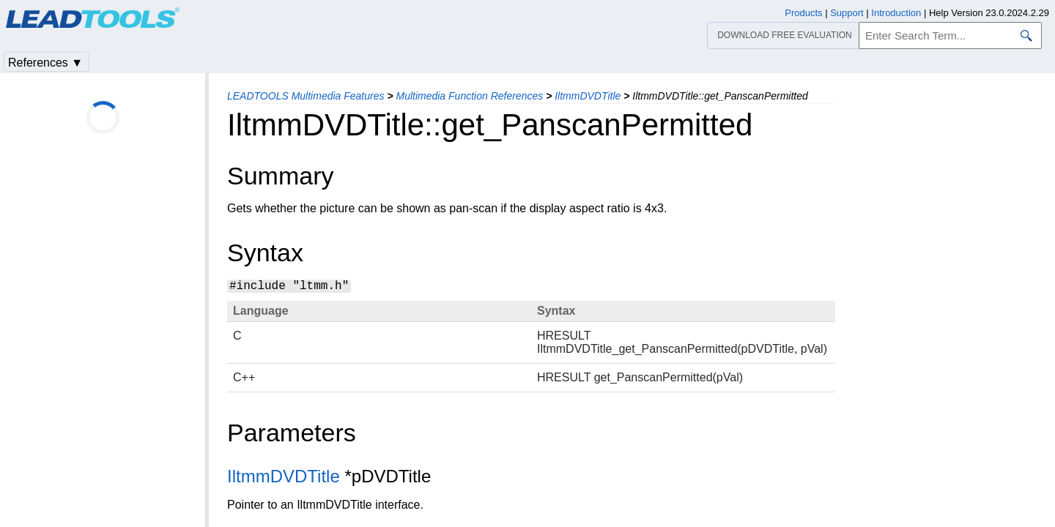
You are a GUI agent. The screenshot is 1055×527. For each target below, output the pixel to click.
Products (803, 12)
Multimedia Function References (469, 96)
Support (847, 12)
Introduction (896, 12)
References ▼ (45, 62)
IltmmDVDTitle (588, 96)
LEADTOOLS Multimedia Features (306, 96)
